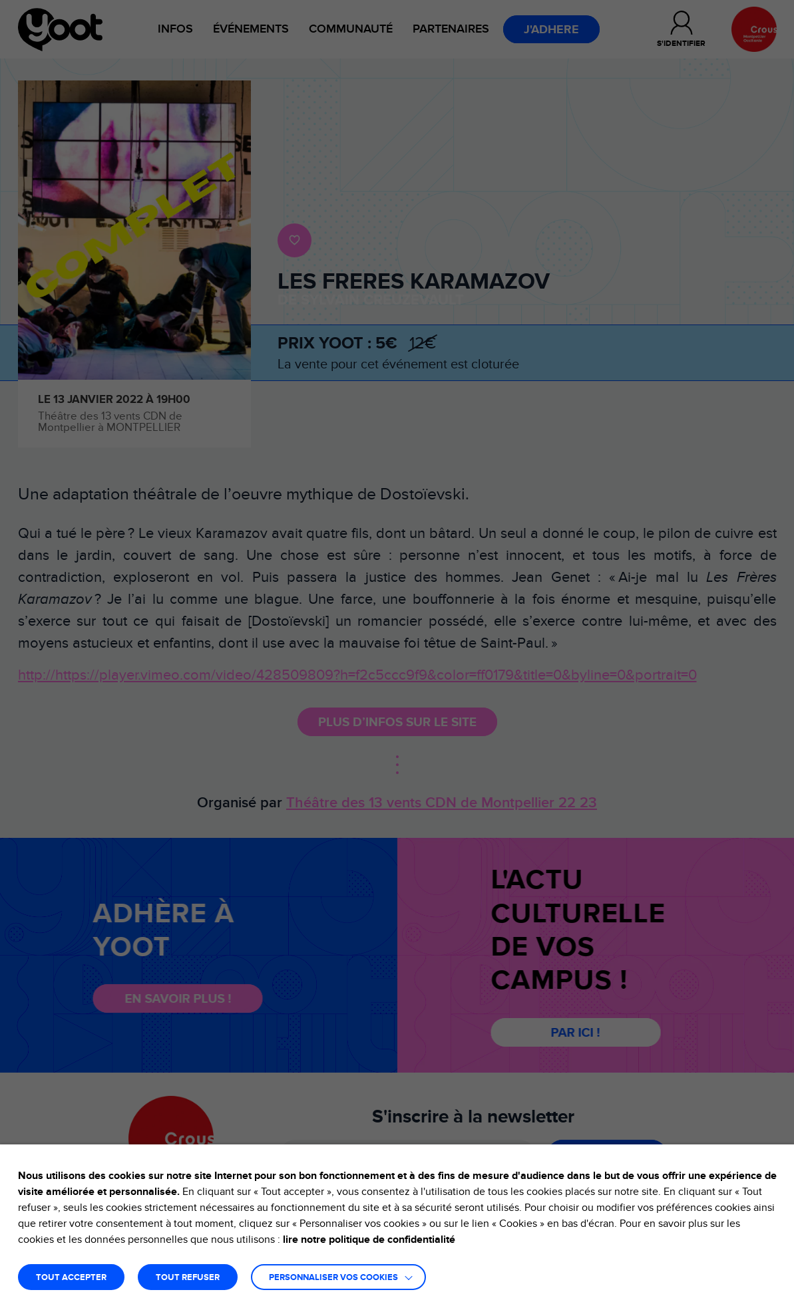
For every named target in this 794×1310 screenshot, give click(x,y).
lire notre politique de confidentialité (369, 1239)
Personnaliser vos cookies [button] (333, 1277)
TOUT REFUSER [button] (188, 1277)
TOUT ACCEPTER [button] (71, 1277)
